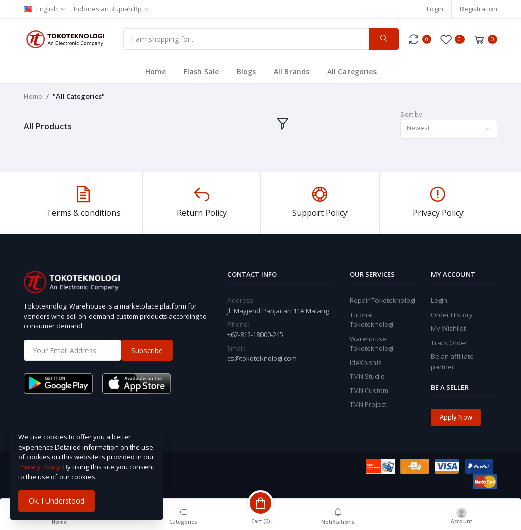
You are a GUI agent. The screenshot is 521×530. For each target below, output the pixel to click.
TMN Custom (369, 390)
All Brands (291, 71)
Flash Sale (201, 71)
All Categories (352, 71)
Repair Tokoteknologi (382, 300)
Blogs (246, 71)
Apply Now (456, 417)
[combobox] (448, 130)
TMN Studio (367, 376)
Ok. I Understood (56, 501)
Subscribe (147, 350)
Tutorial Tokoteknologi (371, 319)
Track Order (449, 342)
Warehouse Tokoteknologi (371, 343)
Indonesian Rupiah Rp (108, 8)
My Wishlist (448, 328)
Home (155, 71)
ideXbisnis (366, 362)
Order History (452, 314)
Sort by (411, 114)
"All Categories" (79, 96)
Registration (478, 8)
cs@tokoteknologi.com (262, 358)
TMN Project (368, 404)
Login (435, 8)
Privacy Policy (39, 466)
